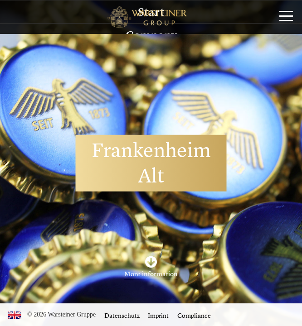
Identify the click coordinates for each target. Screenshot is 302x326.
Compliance (194, 315)
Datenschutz (122, 315)
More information (151, 273)
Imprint (158, 315)
